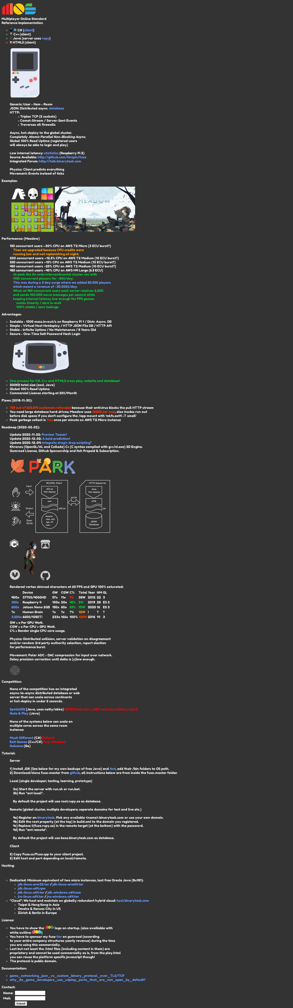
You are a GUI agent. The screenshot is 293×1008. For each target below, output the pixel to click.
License (7, 920)
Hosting (8, 866)
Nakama (16, 746)
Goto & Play (19, 713)
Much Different (21, 738)
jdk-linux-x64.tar (31, 892)
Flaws (6, 400)
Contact (8, 987)
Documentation (14, 968)
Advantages (11, 314)
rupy (45, 38)
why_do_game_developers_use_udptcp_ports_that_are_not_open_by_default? (77, 980)
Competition (11, 682)
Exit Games (18, 742)
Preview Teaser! (54, 434)
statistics (51, 153)
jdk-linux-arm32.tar (33, 884)
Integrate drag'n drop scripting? (67, 443)
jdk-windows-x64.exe (64, 892)
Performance (12, 238)
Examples (9, 181)
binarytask (46, 817)
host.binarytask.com (133, 901)
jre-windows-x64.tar (63, 896)
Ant (113, 769)
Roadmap (9, 427)
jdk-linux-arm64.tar (67, 884)
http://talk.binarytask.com (60, 161)
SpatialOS (17, 709)
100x (15, 602)
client (28, 30)
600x (15, 607)
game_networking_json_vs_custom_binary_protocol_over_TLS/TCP (67, 976)
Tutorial (8, 753)
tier (59, 937)
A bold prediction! (56, 439)
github (75, 773)
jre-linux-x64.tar (31, 896)
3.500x (16, 617)
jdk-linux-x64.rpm (32, 888)
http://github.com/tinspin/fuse (62, 157)
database (56, 108)
